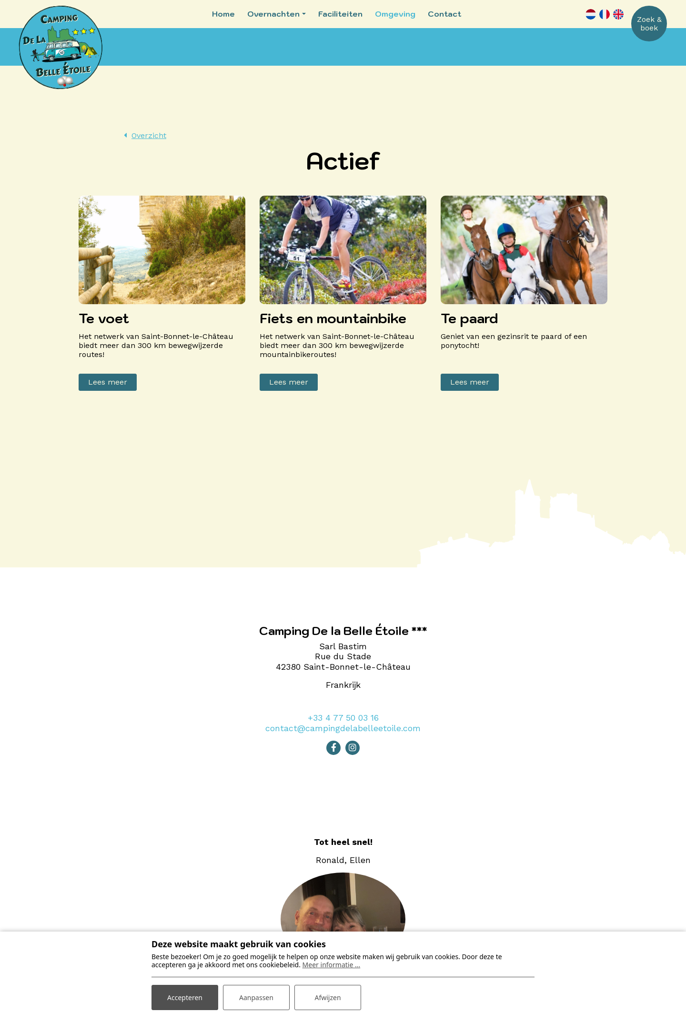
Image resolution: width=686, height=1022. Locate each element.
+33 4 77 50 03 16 (343, 718)
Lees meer (107, 382)
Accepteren (184, 997)
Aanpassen (256, 997)
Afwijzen (327, 997)
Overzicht (148, 135)
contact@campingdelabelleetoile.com (343, 728)
